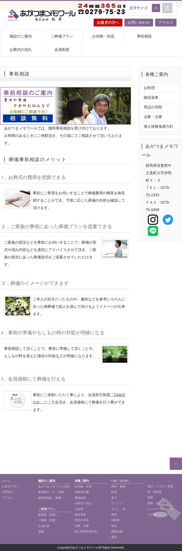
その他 (151, 514)
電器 (114, 537)
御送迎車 (151, 97)
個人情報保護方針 (158, 126)
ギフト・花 (118, 509)
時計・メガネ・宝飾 (160, 486)
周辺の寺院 (153, 107)
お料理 (149, 88)
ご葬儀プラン (62, 36)
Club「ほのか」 (121, 480)
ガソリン (117, 503)
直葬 (41, 531)
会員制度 (62, 50)
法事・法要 (153, 117)
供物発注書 (82, 492)
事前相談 (144, 36)
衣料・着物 (118, 486)
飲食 (114, 492)
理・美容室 (154, 491)
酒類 (114, 514)
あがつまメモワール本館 (54, 486)
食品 (114, 525)
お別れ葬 (44, 526)
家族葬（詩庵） (48, 514)
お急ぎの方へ (108, 22)
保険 (150, 497)
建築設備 (117, 531)
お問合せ (7, 491)
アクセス (165, 22)
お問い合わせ (139, 22)
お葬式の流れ (21, 50)
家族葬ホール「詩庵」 (52, 492)
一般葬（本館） (48, 520)
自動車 (115, 520)
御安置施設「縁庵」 (51, 497)
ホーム (6, 480)
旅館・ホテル (156, 503)
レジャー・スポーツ (160, 508)
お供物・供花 (103, 36)
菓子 (114, 497)
